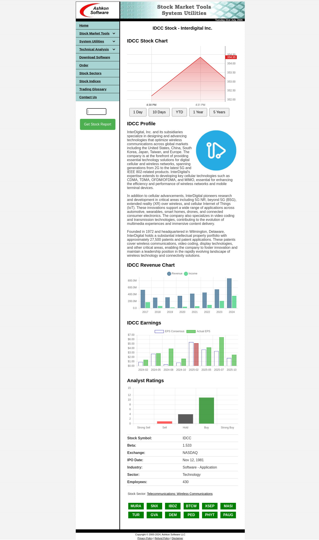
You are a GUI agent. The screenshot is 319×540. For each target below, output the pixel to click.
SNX (154, 506)
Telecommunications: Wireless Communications (179, 494)
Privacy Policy (145, 538)
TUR (136, 515)
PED (191, 515)
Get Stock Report (97, 124)
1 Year (198, 112)
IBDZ (173, 506)
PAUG (228, 515)
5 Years (219, 112)
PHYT (210, 515)
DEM (173, 515)
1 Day (138, 112)
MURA (136, 506)
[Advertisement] (97, 199)
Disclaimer (177, 538)
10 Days (159, 112)
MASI (228, 506)
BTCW (191, 506)
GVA (154, 515)
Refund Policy (162, 538)
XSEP (210, 506)
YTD (179, 112)
